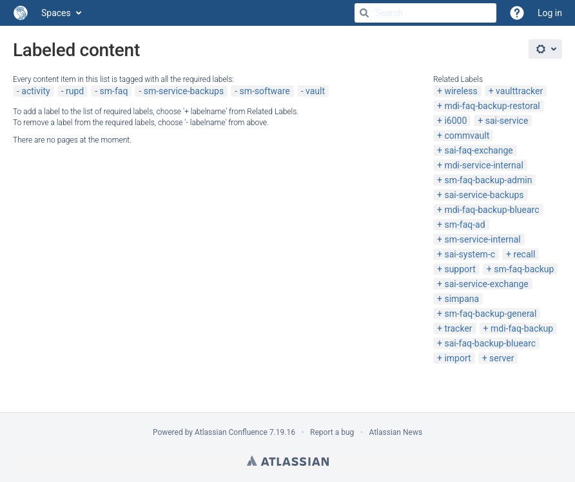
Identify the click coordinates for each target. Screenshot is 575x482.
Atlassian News (395, 432)
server (501, 358)
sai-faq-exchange (478, 150)
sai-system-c (469, 254)
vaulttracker (519, 91)
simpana (461, 299)
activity (35, 91)
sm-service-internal (482, 239)
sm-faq (114, 91)
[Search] (364, 13)
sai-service (507, 120)
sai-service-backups (483, 195)
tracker (458, 328)
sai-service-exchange (486, 284)
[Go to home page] (20, 13)
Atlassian (288, 460)
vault (315, 91)
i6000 (455, 120)
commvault (466, 135)
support (459, 269)
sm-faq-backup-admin (488, 180)
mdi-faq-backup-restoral (492, 106)
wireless (460, 91)
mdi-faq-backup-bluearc (491, 210)
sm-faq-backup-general (490, 313)
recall (525, 254)
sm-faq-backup (524, 269)
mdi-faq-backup (522, 328)
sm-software (264, 91)
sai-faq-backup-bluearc (490, 343)
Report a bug (332, 432)
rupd (75, 91)
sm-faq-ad (464, 224)
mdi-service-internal (483, 165)
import (457, 358)
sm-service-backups (184, 91)
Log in (550, 13)
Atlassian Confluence (231, 432)
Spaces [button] (56, 13)
